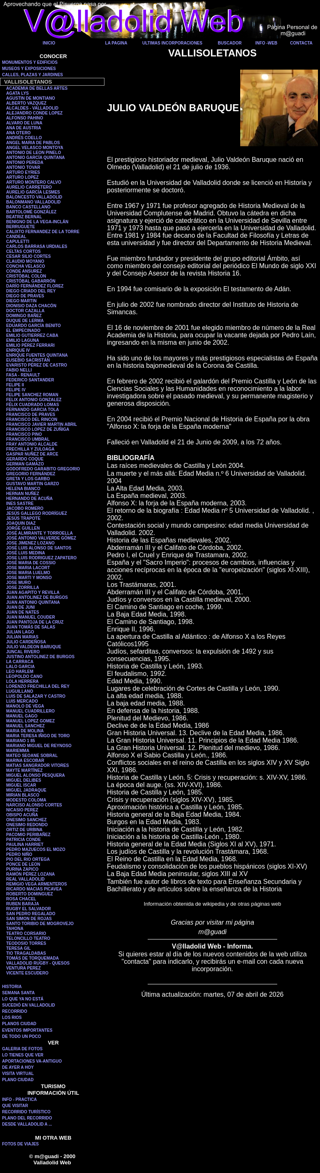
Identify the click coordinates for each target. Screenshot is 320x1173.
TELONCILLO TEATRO (28, 938)
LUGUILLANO (19, 691)
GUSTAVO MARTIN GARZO (32, 483)
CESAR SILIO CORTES (28, 256)
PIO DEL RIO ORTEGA (28, 859)
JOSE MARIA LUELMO (28, 572)
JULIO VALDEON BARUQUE (33, 647)
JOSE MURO (18, 582)
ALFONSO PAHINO (24, 118)
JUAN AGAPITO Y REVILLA (33, 592)
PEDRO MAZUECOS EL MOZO (35, 849)
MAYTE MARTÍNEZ (24, 770)
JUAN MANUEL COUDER (30, 617)
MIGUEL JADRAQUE (26, 790)
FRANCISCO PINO (24, 434)
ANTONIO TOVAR (23, 167)
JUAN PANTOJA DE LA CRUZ (34, 622)
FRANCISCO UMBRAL (28, 439)
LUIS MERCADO (22, 701)
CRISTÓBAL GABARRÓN (31, 281)
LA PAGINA (116, 43)
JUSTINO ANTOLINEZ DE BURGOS (40, 656)
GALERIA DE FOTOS (22, 1049)
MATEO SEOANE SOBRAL (32, 755)
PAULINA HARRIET (25, 844)
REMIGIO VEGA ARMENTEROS (36, 884)
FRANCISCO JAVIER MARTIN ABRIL (41, 424)
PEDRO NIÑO (19, 854)
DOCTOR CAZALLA (25, 310)
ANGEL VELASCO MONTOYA (34, 147)
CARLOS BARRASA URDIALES (36, 246)
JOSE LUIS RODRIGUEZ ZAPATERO (41, 558)
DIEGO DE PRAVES (25, 296)
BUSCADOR (230, 43)
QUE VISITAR (15, 1105)
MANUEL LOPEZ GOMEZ (30, 721)
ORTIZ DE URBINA (24, 829)
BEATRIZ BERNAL (24, 217)
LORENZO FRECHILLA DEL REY (38, 686)
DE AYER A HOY (18, 1067)
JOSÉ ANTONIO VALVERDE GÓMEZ (41, 538)
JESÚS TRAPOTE (23, 518)
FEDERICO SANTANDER (30, 380)
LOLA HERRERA (22, 681)
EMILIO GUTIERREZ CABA (32, 335)
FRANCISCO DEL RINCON (31, 419)
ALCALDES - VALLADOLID (32, 108)
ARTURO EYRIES (23, 172)
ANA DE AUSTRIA (23, 128)
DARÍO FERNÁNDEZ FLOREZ (34, 286)
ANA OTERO (18, 133)
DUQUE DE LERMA (25, 320)
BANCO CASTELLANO (28, 207)
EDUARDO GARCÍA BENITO (33, 325)
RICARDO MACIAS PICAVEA (34, 889)
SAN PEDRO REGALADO (30, 913)
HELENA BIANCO (23, 488)
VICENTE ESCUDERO (27, 973)
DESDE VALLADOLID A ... (27, 1124)
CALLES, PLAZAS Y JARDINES (32, 74)
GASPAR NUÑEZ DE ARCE (32, 454)
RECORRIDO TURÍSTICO (26, 1112)
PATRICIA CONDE (23, 839)
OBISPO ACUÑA (22, 815)
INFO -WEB (266, 43)
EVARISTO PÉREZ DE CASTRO (36, 365)
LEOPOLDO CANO (24, 676)
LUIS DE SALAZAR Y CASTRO (35, 696)
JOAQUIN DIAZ (21, 523)
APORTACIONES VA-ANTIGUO (32, 1061)
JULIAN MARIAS (22, 637)
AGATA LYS (17, 93)
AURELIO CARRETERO (29, 187)
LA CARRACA (19, 661)
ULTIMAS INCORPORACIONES (172, 43)
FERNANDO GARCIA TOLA (32, 409)
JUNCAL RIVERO (23, 652)
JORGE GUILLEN (23, 528)
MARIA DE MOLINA (25, 731)
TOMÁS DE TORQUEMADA (32, 958)
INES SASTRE (20, 503)
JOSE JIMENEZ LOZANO (30, 543)
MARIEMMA (17, 750)
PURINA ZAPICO (22, 869)
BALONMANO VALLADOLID (33, 202)
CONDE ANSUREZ (24, 271)
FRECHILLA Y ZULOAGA (30, 449)
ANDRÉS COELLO (24, 138)
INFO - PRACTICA (19, 1099)
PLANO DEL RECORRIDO (27, 1118)
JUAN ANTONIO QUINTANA (33, 602)
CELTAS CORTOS (23, 251)
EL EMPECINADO (23, 330)
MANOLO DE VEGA (25, 706)
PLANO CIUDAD (18, 1079)
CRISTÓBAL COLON (26, 276)
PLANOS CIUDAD (19, 1023)
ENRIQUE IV (18, 350)
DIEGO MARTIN (21, 301)
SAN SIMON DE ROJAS (29, 918)
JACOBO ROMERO (25, 508)
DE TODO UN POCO (21, 1036)
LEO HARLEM (19, 671)
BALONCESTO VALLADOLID (34, 197)
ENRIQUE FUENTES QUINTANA (37, 355)
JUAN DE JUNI (20, 607)
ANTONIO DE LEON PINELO (33, 152)
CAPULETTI (17, 241)
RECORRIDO (14, 1011)
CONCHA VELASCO (25, 266)
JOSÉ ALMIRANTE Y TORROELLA (39, 533)
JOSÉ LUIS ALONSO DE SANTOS (38, 548)
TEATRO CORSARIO (26, 933)
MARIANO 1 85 (20, 740)
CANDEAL (16, 236)
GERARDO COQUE (25, 459)
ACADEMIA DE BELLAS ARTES (36, 88)
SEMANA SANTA (18, 993)
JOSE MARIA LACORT (28, 567)
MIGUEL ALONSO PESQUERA (35, 775)
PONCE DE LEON (23, 864)
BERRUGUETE (20, 226)
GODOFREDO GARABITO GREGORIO (43, 469)
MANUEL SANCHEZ (25, 726)
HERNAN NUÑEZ (22, 493)
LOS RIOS (12, 1017)
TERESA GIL (18, 948)
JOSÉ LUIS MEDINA (25, 553)
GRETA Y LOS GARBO (28, 479)
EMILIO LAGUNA (22, 340)
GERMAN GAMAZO (25, 464)
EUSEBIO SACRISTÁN (28, 360)
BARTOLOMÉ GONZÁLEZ (31, 212)
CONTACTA (301, 43)
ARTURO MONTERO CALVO (33, 182)
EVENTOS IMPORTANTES (27, 1030)
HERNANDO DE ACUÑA (29, 498)
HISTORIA (12, 986)
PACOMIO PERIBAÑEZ (28, 834)
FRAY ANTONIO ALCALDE (32, 444)
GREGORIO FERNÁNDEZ (30, 474)
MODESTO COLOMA (26, 800)
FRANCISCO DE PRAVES (30, 414)
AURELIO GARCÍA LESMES (33, 192)
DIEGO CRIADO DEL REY (31, 291)
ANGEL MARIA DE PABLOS (33, 142)
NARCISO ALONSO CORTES (34, 805)
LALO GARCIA (20, 666)
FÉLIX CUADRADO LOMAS (32, 404)
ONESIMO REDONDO (27, 825)
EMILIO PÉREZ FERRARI (30, 345)
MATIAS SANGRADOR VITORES (37, 765)
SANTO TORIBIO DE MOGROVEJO (40, 923)
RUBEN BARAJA (22, 904)
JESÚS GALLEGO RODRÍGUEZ (36, 513)
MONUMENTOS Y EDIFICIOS (30, 62)
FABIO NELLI (19, 370)
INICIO (49, 43)
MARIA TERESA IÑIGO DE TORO (38, 736)
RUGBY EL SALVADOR (28, 909)
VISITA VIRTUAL (18, 1073)
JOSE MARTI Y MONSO (29, 577)
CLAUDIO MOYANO (25, 261)
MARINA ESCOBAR (25, 760)
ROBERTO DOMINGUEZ (29, 894)
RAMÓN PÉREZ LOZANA (30, 874)
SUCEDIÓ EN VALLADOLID (28, 1005)
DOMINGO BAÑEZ (24, 315)
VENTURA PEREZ (23, 968)
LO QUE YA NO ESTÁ (23, 999)
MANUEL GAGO (21, 716)
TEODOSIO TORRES (26, 943)
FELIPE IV (16, 390)
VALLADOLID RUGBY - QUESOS (38, 963)
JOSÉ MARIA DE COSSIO (31, 563)
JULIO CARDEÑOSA (26, 642)
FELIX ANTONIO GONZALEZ (33, 399)
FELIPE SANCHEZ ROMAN (32, 395)
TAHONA (14, 928)
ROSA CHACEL (21, 899)
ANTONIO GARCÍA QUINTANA (35, 157)
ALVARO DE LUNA (24, 123)
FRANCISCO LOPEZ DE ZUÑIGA (37, 429)
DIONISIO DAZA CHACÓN (31, 306)
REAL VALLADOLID (25, 879)
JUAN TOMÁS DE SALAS (30, 627)
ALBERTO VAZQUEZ (26, 103)
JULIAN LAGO (20, 632)
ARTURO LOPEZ (22, 177)
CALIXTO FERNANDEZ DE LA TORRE (42, 231)
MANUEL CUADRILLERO (30, 711)
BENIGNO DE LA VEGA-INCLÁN (37, 222)
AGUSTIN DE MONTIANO (30, 98)
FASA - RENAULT (23, 375)
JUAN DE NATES (22, 612)
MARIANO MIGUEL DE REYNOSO (39, 745)
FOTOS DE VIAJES (20, 1144)
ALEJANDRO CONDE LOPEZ (34, 113)
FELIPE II (15, 385)
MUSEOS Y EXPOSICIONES (29, 68)
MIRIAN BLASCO (22, 795)
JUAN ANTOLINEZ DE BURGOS (37, 597)
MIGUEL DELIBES (23, 780)
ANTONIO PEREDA (24, 162)
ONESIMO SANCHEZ (26, 820)
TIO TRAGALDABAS (26, 953)
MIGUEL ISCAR (21, 785)
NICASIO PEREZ (22, 810)
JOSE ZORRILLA (22, 587)
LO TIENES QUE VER (23, 1055)
